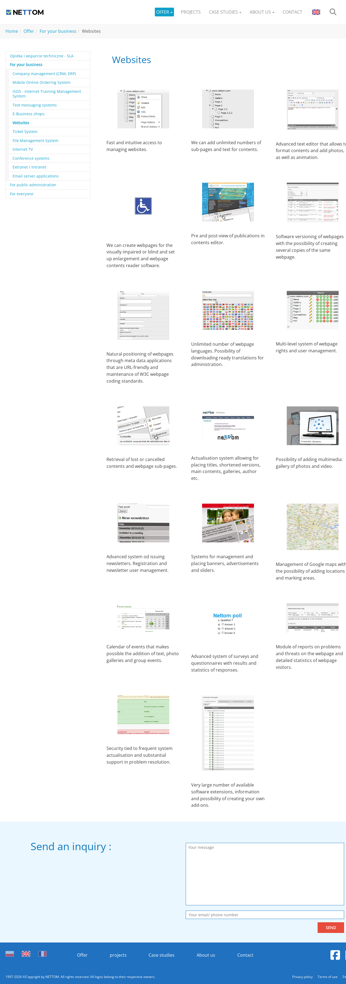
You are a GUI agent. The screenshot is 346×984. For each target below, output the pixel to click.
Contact (246, 955)
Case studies (162, 955)
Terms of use (328, 976)
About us (206, 955)
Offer (82, 955)
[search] (333, 12)
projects (118, 955)
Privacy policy (303, 976)
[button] (164, 12)
